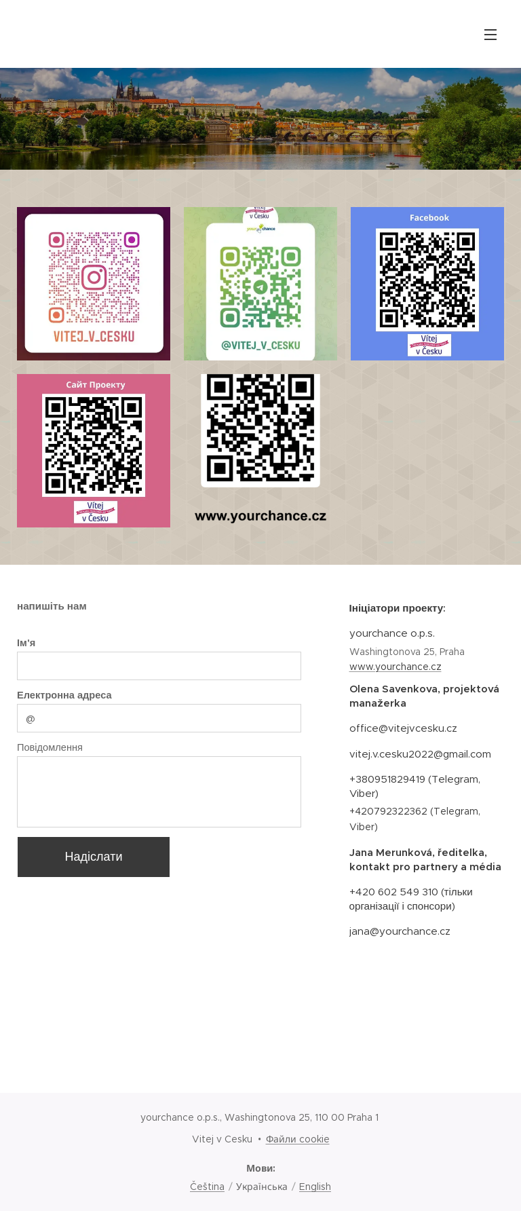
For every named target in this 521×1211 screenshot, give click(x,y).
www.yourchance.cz (395, 666)
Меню (490, 34)
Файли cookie (298, 1139)
